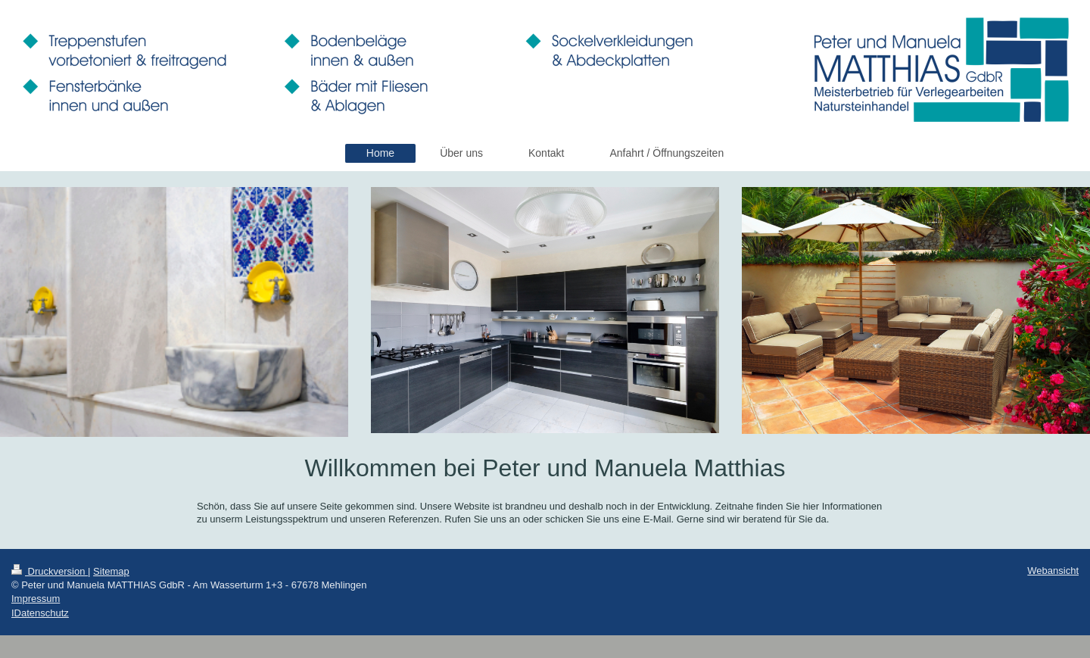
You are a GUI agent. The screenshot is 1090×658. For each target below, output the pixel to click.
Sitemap (111, 571)
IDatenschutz (40, 613)
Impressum (35, 598)
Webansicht (1053, 570)
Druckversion (49, 571)
